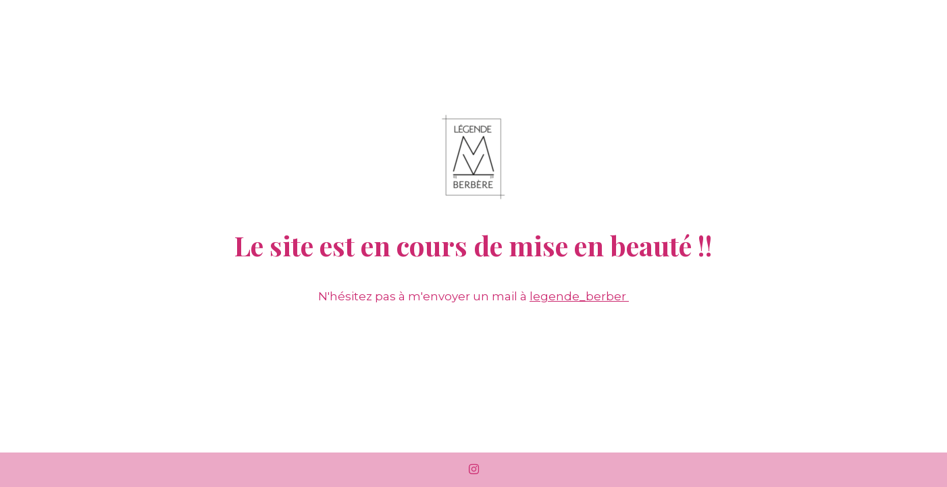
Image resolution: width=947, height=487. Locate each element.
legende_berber (579, 296)
